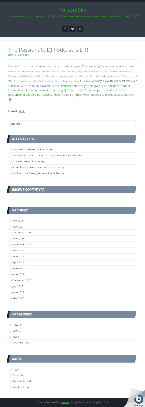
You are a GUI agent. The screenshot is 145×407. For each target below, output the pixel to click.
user (28, 55)
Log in (16, 369)
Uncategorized (21, 342)
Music (22, 111)
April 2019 (18, 262)
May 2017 (18, 298)
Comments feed (22, 381)
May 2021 (18, 226)
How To (17, 324)
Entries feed (19, 375)
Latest (16, 330)
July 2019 (18, 250)
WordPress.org (21, 387)
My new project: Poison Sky (28, 161)
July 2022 (18, 220)
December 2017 (22, 280)
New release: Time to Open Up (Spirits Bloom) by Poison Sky (47, 155)
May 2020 (18, 238)
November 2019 (22, 244)
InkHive (65, 402)
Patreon (66, 86)
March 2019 (19, 268)
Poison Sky (72, 10)
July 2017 (18, 286)
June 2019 (18, 256)
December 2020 (22, 232)
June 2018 (18, 274)
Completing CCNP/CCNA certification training (38, 167)
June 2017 (18, 292)
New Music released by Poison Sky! (33, 149)
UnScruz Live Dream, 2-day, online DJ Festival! (39, 173)
